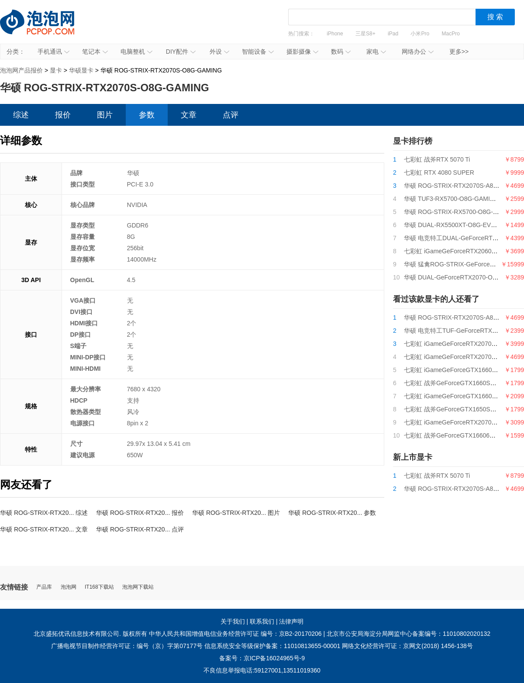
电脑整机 (136, 51)
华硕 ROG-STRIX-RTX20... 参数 (332, 512)
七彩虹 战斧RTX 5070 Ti (437, 159)
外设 (219, 51)
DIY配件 (181, 51)
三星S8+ (365, 34)
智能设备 (258, 51)
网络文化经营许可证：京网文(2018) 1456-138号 (407, 645)
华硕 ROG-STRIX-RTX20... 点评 (140, 529)
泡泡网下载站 (138, 587)
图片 (105, 114)
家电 (376, 51)
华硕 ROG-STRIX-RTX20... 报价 (140, 512)
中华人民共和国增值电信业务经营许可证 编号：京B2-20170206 (235, 633)
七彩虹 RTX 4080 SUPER (439, 172)
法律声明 (291, 621)
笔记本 (95, 51)
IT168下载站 (99, 587)
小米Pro (419, 34)
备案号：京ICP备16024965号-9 (262, 658)
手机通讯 (53, 51)
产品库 (44, 587)
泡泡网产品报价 (46, 28)
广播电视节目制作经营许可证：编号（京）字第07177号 (127, 645)
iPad (393, 34)
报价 (63, 114)
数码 (341, 51)
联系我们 (262, 621)
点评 (230, 114)
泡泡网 (68, 587)
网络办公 (418, 51)
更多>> (459, 51)
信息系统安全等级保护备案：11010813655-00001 (272, 645)
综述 (21, 114)
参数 (147, 114)
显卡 (56, 70)
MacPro (451, 34)
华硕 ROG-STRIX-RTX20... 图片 (236, 512)
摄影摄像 (302, 51)
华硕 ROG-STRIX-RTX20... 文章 (44, 529)
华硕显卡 (81, 70)
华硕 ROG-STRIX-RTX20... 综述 (44, 512)
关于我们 (233, 621)
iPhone (335, 34)
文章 (188, 114)
